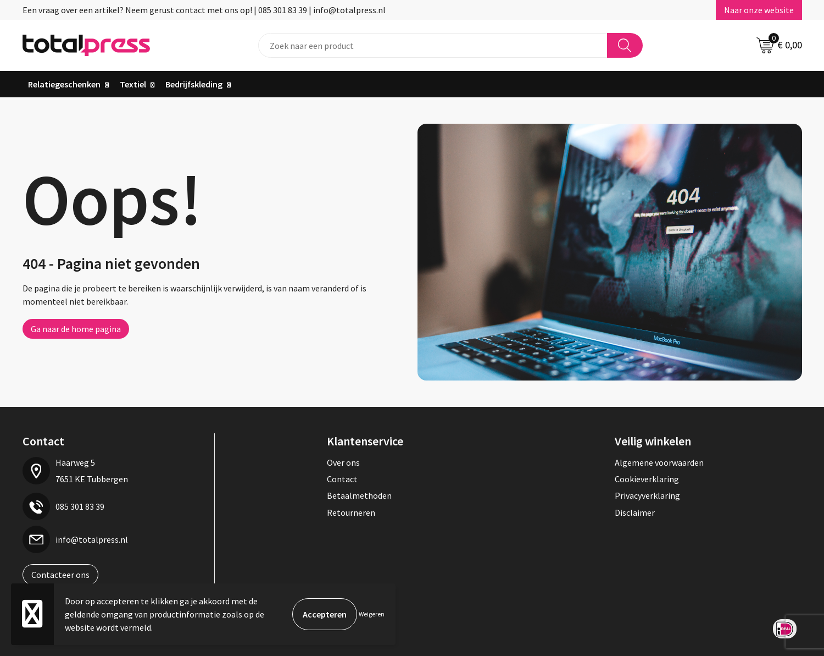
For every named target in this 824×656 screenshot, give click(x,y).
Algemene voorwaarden (659, 462)
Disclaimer (635, 512)
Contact (342, 478)
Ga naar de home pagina (76, 328)
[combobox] (433, 45)
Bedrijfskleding (193, 84)
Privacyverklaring (647, 495)
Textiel (133, 84)
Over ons (343, 462)
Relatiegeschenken (64, 84)
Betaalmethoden (359, 495)
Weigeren (372, 614)
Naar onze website (759, 9)
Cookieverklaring (647, 478)
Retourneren (351, 512)
